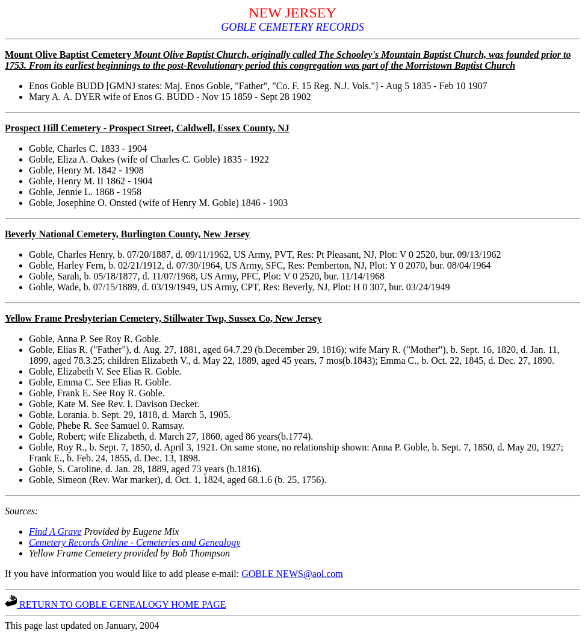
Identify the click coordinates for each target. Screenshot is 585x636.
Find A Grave (55, 531)
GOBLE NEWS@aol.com (291, 574)
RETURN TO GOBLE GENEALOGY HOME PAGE (115, 604)
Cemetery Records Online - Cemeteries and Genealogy (134, 542)
